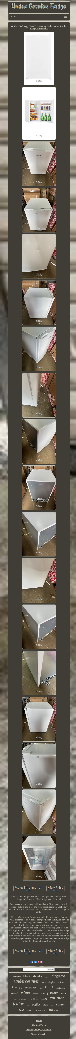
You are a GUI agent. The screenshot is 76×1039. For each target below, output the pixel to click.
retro (15, 999)
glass (45, 1005)
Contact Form (39, 1025)
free (20, 988)
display (51, 982)
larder (54, 1009)
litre (14, 987)
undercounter (26, 981)
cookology (22, 999)
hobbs (61, 982)
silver (51, 1005)
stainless (30, 988)
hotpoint (17, 976)
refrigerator (61, 988)
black (26, 976)
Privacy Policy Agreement (39, 1029)
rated (40, 988)
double (35, 993)
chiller (36, 1004)
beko (44, 982)
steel (46, 977)
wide (28, 1005)
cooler (60, 1004)
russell (14, 993)
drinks (37, 976)
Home (39, 1020)
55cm (42, 994)
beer (29, 1010)
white (25, 992)
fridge (18, 1003)
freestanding (37, 998)
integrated (58, 976)
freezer (52, 992)
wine (64, 993)
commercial (40, 1010)
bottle (22, 1010)
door (49, 986)
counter (57, 997)
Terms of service (39, 1034)
